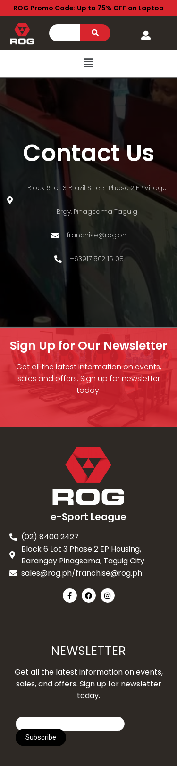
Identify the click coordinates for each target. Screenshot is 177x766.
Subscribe (40, 737)
